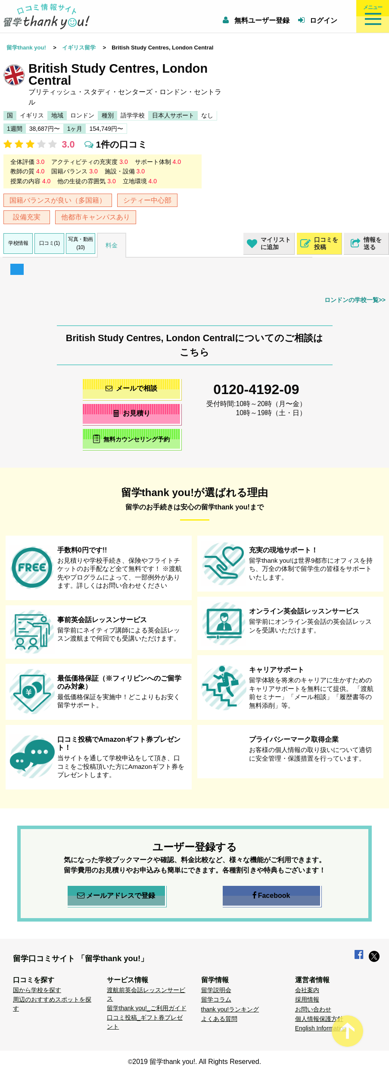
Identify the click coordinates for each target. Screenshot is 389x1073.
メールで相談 (131, 388)
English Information (321, 1028)
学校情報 (18, 243)
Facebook (271, 896)
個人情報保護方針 (319, 1018)
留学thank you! (26, 47)
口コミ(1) (49, 243)
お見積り (131, 413)
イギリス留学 (79, 47)
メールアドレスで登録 (116, 896)
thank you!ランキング (230, 1009)
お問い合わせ (313, 1009)
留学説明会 (216, 990)
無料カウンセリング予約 (131, 439)
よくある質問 (219, 1018)
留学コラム (216, 999)
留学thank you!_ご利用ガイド (146, 1008)
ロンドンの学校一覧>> (355, 299)
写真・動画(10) (80, 243)
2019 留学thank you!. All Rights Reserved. (196, 1061)
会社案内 (307, 990)
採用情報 (307, 999)
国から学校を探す (37, 990)
